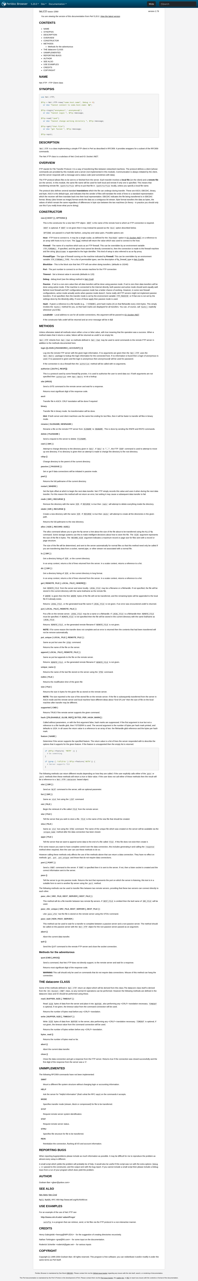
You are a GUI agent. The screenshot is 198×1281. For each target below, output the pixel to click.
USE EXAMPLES (51, 64)
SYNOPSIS (48, 32)
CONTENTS (47, 22)
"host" (78, 241)
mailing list (120, 1278)
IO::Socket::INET (134, 238)
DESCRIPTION (50, 35)
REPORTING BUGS (52, 55)
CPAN (56, 11)
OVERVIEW (48, 38)
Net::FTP (43, 11)
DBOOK (70, 1273)
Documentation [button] (57, 3)
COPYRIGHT (49, 70)
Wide (151, 3)
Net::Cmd (89, 279)
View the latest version (110, 16)
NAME (46, 29)
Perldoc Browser (15, 4)
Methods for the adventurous (60, 47)
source (50, 11)
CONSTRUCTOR (51, 41)
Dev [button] (43, 3)
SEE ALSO (48, 61)
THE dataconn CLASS (53, 49)
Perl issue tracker (107, 1278)
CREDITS (47, 67)
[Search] (177, 4)
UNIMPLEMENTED (52, 52)
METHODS (48, 44)
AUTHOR (47, 58)
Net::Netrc (43, 1195)
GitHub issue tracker (100, 1273)
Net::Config (139, 259)
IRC (128, 1278)
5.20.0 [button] (34, 3)
